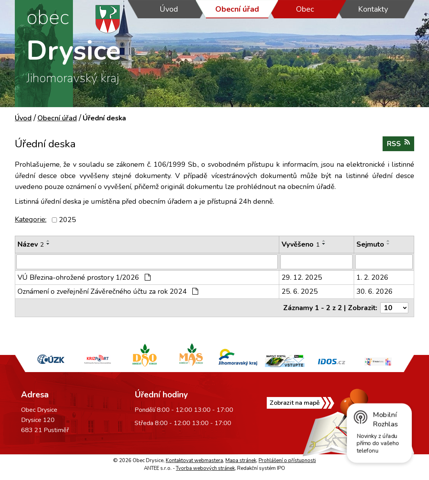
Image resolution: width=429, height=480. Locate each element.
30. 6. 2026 (374, 291)
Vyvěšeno (301, 244)
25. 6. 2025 (300, 291)
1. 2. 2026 (372, 277)
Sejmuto (370, 244)
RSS (398, 143)
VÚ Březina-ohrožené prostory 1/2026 (84, 277)
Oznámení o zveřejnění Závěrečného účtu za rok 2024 (108, 291)
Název (31, 244)
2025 (67, 219)
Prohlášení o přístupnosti (287, 460)
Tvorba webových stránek (205, 468)
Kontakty (373, 9)
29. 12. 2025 (302, 277)
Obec (305, 9)
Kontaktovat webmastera (194, 460)
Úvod (169, 9)
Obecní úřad (237, 9)
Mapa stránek (240, 460)
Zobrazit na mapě (294, 403)
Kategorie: (30, 219)
